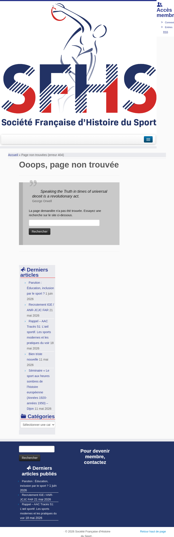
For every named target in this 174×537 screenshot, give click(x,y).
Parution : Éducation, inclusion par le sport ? (40, 288)
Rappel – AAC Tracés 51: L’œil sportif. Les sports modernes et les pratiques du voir (39, 332)
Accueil (13, 155)
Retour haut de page (153, 531)
